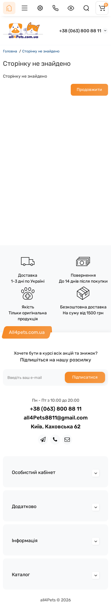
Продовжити (89, 89)
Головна (10, 51)
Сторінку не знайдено (40, 51)
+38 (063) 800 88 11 (80, 30)
